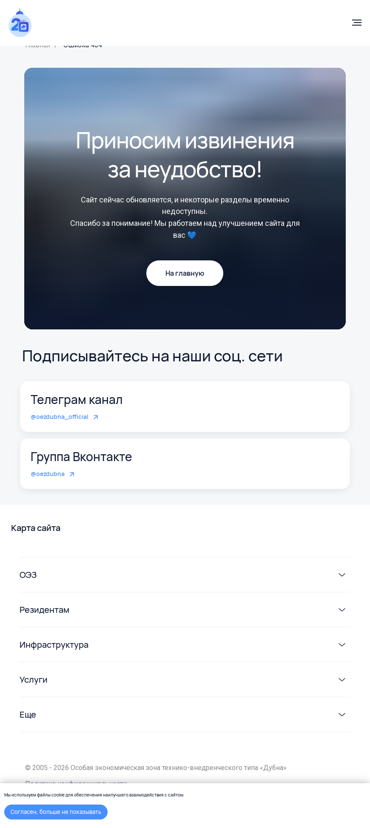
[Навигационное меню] (356, 23)
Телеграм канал (76, 399)
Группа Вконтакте (81, 456)
